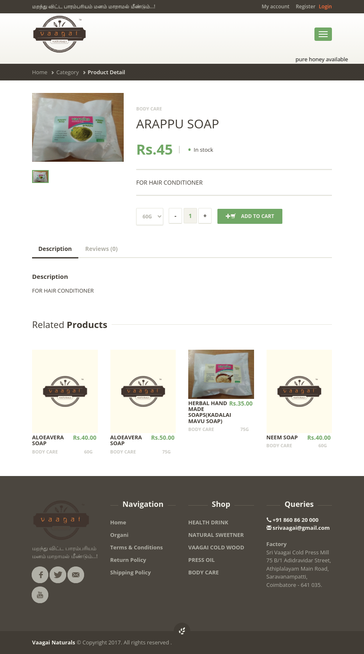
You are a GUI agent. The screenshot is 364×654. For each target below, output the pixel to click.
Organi (119, 535)
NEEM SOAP (282, 437)
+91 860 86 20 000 (293, 520)
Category (67, 72)
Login (325, 6)
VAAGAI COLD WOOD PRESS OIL (216, 554)
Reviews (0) (101, 249)
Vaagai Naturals (53, 642)
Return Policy (128, 560)
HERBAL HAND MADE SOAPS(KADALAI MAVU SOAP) (209, 412)
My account (275, 6)
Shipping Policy (130, 572)
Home (39, 72)
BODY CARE (203, 572)
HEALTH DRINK (208, 522)
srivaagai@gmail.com (298, 527)
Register (305, 6)
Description (55, 249)
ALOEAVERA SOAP (48, 440)
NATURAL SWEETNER (216, 535)
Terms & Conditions (136, 547)
